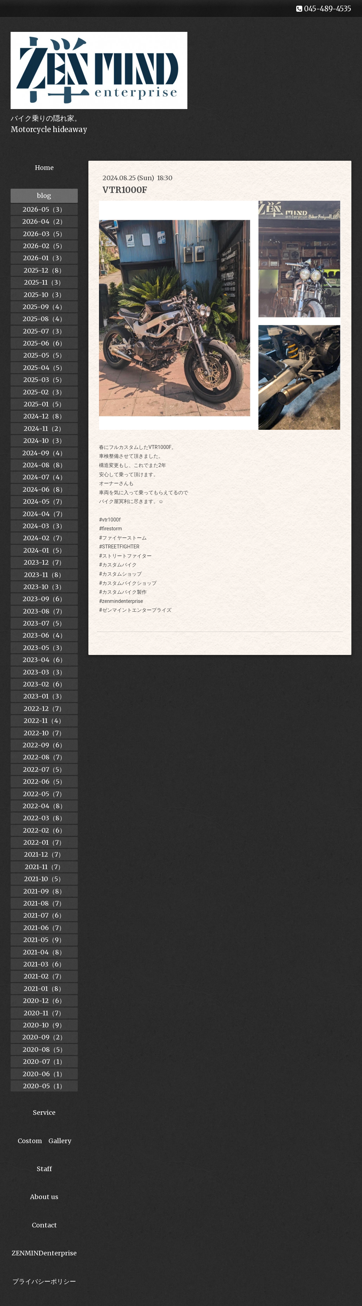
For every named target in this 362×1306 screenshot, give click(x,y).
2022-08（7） (44, 757)
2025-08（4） (44, 319)
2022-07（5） (44, 769)
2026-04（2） (44, 221)
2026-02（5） (44, 246)
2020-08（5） (44, 1049)
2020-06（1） (44, 1074)
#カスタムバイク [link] (118, 565)
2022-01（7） (44, 842)
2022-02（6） (44, 830)
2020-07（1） (44, 1061)
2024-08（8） (44, 465)
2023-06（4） (44, 635)
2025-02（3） (44, 392)
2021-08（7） (44, 903)
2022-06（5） (44, 781)
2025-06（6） (44, 343)
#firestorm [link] (110, 528)
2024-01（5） (44, 550)
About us (44, 1197)
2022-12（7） (44, 709)
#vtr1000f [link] (110, 520)
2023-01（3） (44, 696)
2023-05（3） (44, 648)
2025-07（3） (44, 331)
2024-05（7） (44, 501)
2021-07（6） (44, 915)
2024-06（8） (44, 489)
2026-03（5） (44, 234)
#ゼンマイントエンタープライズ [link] (135, 610)
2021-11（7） (44, 867)
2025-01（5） (44, 404)
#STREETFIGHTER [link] (119, 546)
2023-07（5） (44, 623)
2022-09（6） (44, 745)
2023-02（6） (44, 684)
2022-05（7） (44, 794)
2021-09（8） (44, 891)
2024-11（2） (44, 428)
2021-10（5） (44, 879)
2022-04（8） (44, 806)
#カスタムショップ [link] (120, 574)
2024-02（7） (44, 538)
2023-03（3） (44, 672)
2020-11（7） (44, 1013)
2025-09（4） (44, 307)
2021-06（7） (44, 928)
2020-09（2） (44, 1037)
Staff (44, 1169)
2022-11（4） (44, 721)
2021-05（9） (44, 940)
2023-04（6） (44, 660)
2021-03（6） (44, 964)
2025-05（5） (44, 355)
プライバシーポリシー (44, 1281)
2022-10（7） (44, 733)
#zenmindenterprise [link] (121, 601)
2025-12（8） (44, 270)
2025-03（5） (44, 380)
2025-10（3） (44, 295)
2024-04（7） (44, 514)
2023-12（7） (44, 562)
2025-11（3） (44, 282)
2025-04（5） (44, 368)
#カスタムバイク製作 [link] (123, 592)
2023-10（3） (44, 587)
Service (44, 1112)
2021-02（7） (44, 976)
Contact (44, 1225)
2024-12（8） (44, 416)
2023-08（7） (44, 611)
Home (44, 168)
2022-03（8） (44, 818)
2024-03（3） (44, 526)
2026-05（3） (44, 209)
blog (44, 196)
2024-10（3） (44, 441)
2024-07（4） (44, 477)
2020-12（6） (44, 1001)
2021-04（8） (44, 952)
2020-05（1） (44, 1086)
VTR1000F (125, 189)
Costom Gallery (44, 1141)
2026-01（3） (44, 258)
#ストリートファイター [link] (125, 556)
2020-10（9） (44, 1025)
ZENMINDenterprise (44, 1253)
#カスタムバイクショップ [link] (128, 583)
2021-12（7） (44, 854)
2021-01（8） (44, 989)
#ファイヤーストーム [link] (123, 538)
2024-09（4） (44, 453)
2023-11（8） (44, 575)
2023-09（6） (44, 599)
